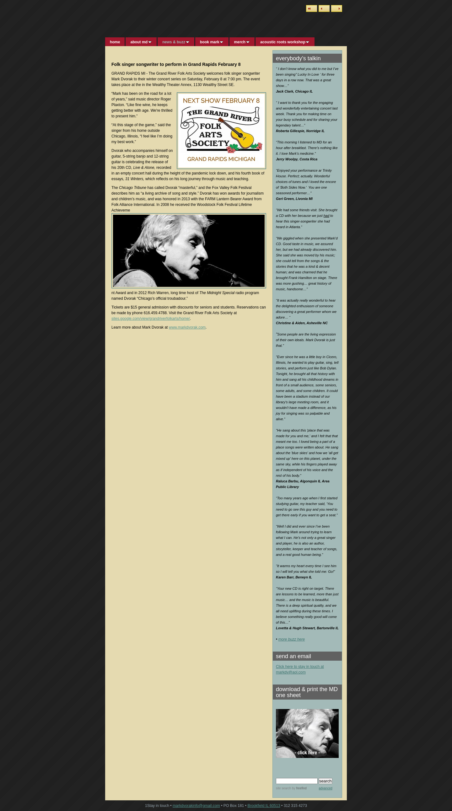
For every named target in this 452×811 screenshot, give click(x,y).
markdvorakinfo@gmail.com (196, 805)
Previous (324, 8)
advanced (325, 788)
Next (336, 8)
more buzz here (291, 639)
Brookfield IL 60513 (263, 805)
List (311, 8)
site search (283, 788)
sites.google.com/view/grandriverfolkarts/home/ (150, 318)
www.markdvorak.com (187, 327)
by (298, 788)
